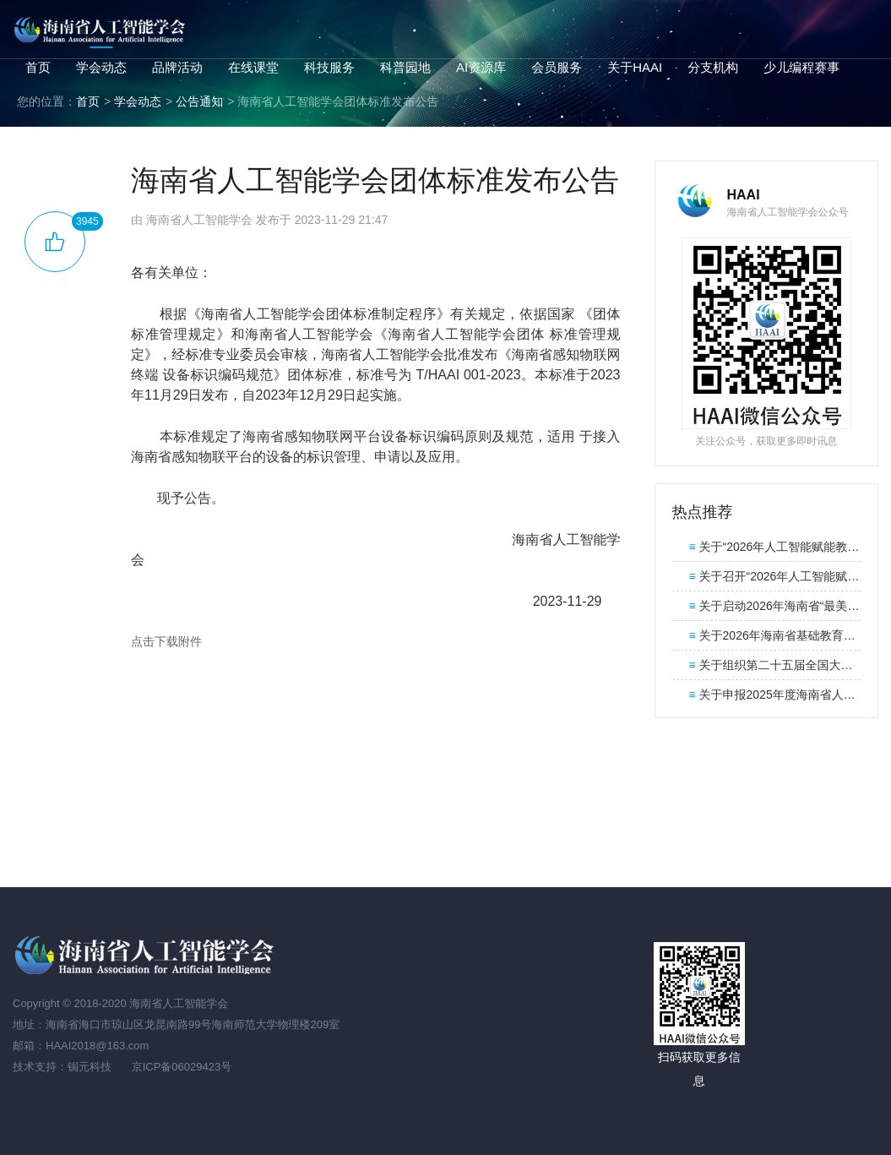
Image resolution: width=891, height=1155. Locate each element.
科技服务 (329, 67)
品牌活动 (177, 67)
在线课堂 (253, 67)
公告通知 (199, 101)
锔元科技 (89, 1066)
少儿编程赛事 (801, 67)
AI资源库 (481, 67)
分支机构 (712, 67)
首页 (38, 67)
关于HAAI (634, 67)
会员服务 (556, 67)
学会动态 (101, 67)
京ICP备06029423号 (182, 1066)
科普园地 (405, 67)
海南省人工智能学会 (101, 29)
